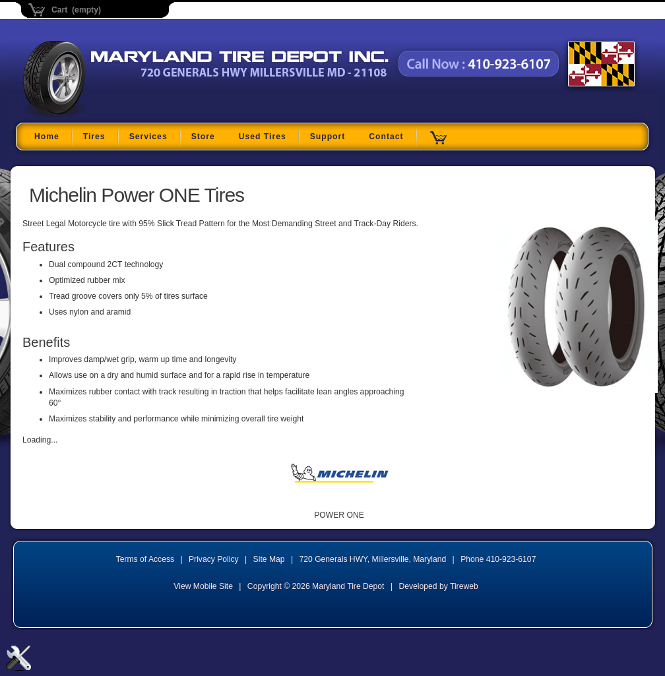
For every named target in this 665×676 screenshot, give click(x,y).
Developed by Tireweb (438, 586)
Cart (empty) (76, 10)
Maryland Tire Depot (105, 115)
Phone (498, 559)
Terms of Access (145, 559)
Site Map (269, 559)
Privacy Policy (214, 559)
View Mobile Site (203, 586)
